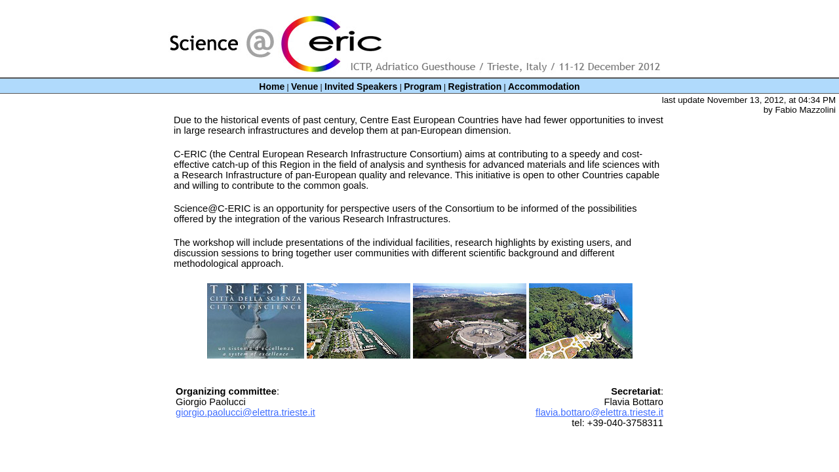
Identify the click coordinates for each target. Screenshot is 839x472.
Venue (304, 86)
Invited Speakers (360, 86)
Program (423, 86)
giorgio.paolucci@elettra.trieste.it (245, 412)
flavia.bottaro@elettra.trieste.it (599, 412)
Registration (475, 86)
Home (271, 86)
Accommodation (544, 86)
